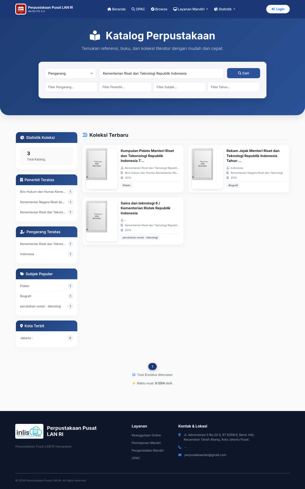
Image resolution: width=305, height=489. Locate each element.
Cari (243, 73)
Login (278, 9)
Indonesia (27, 254)
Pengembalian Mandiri (148, 450)
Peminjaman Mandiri (146, 443)
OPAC (138, 9)
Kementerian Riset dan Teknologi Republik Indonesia (44, 212)
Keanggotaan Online (146, 435)
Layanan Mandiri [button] (189, 9)
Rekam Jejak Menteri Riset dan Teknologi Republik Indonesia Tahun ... (253, 156)
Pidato (24, 286)
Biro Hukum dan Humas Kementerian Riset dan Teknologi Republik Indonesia (44, 191)
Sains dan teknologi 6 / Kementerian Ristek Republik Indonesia (146, 208)
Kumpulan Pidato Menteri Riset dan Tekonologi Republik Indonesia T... (147, 156)
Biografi (25, 296)
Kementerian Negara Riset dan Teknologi (44, 202)
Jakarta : (26, 338)
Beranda (116, 9)
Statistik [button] (223, 9)
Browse (159, 9)
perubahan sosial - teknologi (40, 306)
